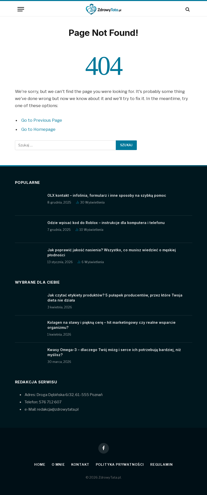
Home (39, 464)
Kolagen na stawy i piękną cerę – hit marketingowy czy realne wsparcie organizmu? (111, 325)
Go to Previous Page (41, 120)
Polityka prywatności (120, 464)
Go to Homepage (38, 129)
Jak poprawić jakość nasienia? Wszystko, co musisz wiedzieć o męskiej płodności (111, 252)
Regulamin (161, 464)
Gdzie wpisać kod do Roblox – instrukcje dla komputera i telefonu (106, 222)
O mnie (58, 464)
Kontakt (80, 464)
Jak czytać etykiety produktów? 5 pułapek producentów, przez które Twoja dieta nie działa (114, 297)
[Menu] (20, 9)
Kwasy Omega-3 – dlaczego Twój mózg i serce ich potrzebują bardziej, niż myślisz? (114, 352)
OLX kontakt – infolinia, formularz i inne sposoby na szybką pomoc (106, 195)
